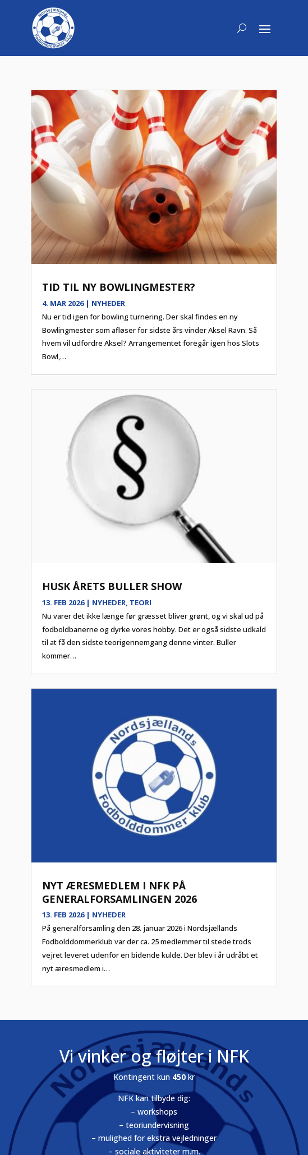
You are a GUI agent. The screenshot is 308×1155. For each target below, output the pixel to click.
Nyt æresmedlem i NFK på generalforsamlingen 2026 (119, 892)
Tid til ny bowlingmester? (118, 287)
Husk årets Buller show (112, 586)
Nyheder (108, 303)
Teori (140, 602)
